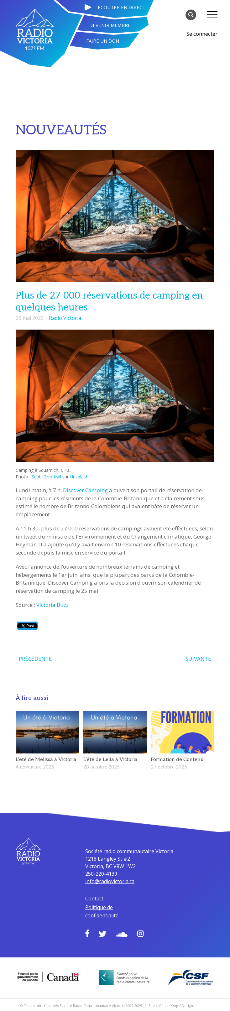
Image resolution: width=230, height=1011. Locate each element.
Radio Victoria (65, 318)
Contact (94, 898)
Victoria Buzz (52, 604)
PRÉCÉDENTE (35, 658)
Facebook (87, 933)
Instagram (140, 933)
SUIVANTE (198, 658)
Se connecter (201, 33)
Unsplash (79, 477)
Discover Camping (85, 490)
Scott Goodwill (46, 477)
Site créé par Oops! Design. (171, 1005)
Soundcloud (122, 934)
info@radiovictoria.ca (109, 881)
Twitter (103, 934)
